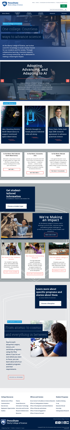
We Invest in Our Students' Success (11, 258)
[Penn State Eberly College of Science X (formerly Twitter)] (59, 423)
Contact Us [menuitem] (18, 428)
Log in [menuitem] (23, 428)
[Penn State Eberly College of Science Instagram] (62, 423)
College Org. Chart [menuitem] (5, 428)
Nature (12, 169)
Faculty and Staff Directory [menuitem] (61, 2)
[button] (63, 6)
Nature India (35, 172)
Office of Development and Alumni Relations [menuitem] (41, 406)
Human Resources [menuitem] (20, 403)
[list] (35, 81)
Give (63, 6)
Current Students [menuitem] (40, 13)
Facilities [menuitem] (3, 411)
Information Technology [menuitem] (22, 406)
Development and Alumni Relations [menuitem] (47, 2)
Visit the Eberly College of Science (59, 258)
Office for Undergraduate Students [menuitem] (39, 403)
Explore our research (35, 274)
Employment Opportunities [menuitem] (8, 408)
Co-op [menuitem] (57, 403)
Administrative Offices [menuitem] (7, 401)
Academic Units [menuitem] (17, 13)
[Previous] (2, 80)
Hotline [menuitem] (13, 428)
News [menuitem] (33, 2)
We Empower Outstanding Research (35, 257)
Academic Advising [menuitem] (60, 401)
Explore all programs (16, 377)
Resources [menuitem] (18, 413)
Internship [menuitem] (58, 408)
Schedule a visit (59, 270)
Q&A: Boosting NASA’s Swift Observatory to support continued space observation (11, 133)
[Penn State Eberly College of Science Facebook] (56, 423)
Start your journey (11, 272)
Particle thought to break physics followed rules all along (34, 131)
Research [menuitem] (52, 13)
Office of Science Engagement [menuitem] (38, 411)
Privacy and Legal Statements (65, 428)
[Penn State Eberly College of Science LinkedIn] (65, 423)
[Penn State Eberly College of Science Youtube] (67, 423)
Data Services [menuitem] (4, 406)
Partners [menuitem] (64, 13)
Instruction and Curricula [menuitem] (22, 408)
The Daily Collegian (58, 171)
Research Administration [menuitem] (22, 411)
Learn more (35, 96)
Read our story (50, 235)
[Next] (67, 80)
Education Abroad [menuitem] (60, 406)
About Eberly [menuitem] (6, 13)
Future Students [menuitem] (29, 13)
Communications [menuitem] (5, 403)
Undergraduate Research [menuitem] (62, 411)
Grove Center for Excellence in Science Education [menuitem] (42, 401)
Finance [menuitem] (18, 401)
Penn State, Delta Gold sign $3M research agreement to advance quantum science (58, 133)
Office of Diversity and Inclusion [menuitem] (38, 408)
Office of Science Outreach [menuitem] (37, 413)
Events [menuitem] (37, 2)
